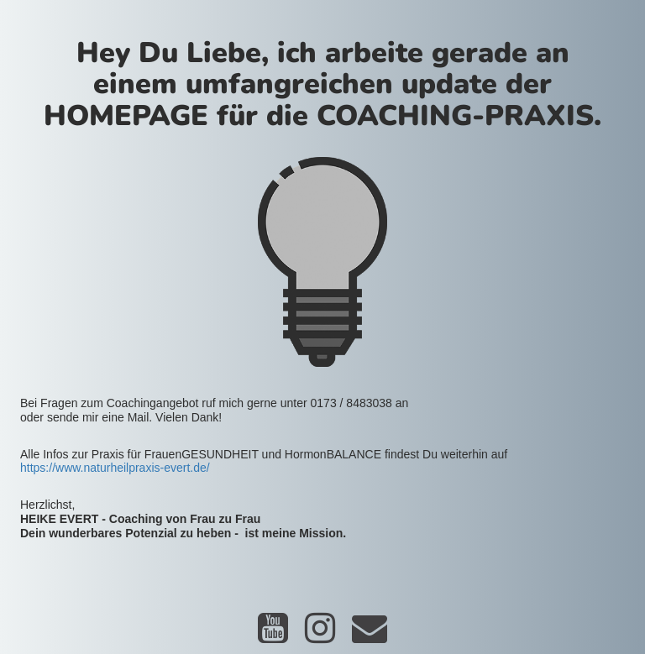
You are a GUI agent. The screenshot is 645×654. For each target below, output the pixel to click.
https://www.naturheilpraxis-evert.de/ (115, 467)
